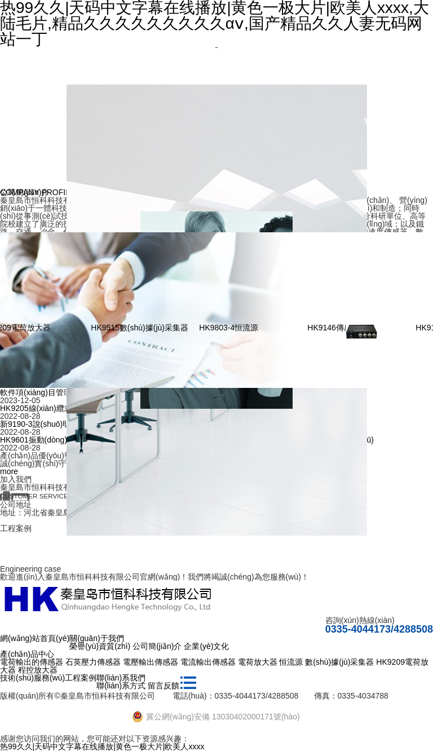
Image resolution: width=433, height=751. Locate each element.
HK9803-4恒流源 (246, 327)
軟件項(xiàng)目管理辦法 (43, 392)
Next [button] (409, 322)
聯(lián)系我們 (120, 677)
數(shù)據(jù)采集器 (339, 661)
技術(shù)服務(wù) (32, 677)
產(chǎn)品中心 (27, 654)
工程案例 (80, 677)
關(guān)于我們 (96, 638)
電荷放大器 (257, 661)
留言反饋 (163, 685)
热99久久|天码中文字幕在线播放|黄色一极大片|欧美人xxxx (102, 746)
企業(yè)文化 (206, 646)
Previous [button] (24, 322)
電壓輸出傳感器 (150, 661)
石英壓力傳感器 (93, 661)
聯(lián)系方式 (120, 685)
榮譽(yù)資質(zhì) (99, 646)
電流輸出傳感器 (208, 661)
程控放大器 (38, 669)
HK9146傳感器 (351, 327)
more (9, 471)
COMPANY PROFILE (37, 192)
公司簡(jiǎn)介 (157, 646)
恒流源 (291, 661)
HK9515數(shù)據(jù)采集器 (157, 327)
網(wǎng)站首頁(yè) (34, 638)
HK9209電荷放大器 (34, 327)
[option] (216, 47)
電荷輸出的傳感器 (31, 661)
